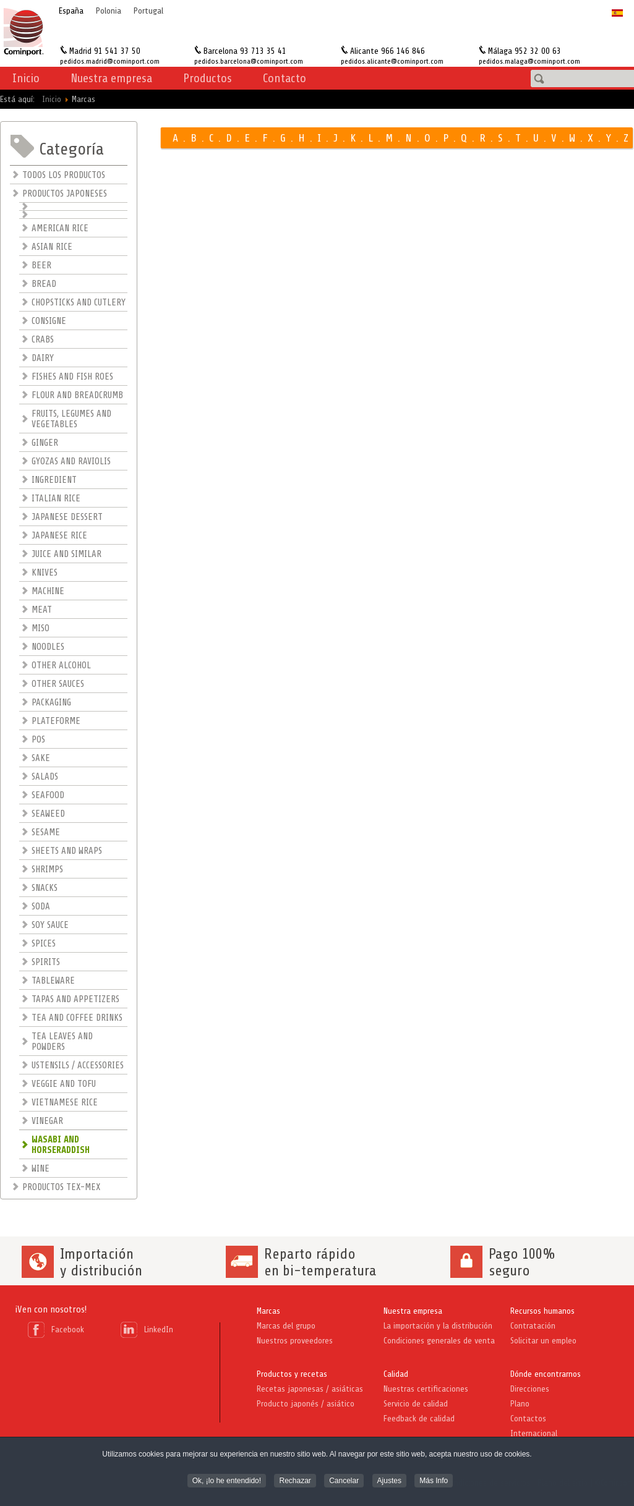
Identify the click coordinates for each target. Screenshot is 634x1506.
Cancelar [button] (344, 1482)
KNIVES (45, 573)
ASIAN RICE (52, 247)
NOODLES (48, 647)
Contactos (528, 1418)
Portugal (148, 10)
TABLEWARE (53, 981)
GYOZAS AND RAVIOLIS (71, 461)
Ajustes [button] (389, 1482)
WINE (40, 1169)
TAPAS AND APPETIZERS (75, 999)
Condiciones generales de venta (439, 1340)
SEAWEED (48, 814)
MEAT (42, 610)
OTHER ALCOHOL (61, 665)
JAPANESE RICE (59, 535)
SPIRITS (46, 962)
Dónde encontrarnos (545, 1374)
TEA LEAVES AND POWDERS (62, 1041)
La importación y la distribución (437, 1325)
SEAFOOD (48, 795)
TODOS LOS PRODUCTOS (63, 175)
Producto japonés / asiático (305, 1403)
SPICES (44, 943)
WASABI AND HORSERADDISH (61, 1144)
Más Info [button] (433, 1482)
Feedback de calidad (419, 1418)
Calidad (395, 1374)
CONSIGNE (49, 321)
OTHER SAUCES (58, 684)
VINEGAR (47, 1121)
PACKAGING (51, 702)
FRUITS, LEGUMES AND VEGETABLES (71, 419)
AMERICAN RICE (60, 228)
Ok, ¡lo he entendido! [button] (226, 1482)
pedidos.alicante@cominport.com (392, 61)
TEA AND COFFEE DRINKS (77, 1018)
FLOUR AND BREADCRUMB (77, 395)
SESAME (46, 832)
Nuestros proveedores (295, 1340)
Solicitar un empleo (543, 1340)
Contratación (532, 1325)
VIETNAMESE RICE (65, 1102)
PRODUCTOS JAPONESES (64, 194)
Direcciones (529, 1388)
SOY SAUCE (50, 925)
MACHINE (48, 591)
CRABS (43, 339)
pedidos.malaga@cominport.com (529, 61)
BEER (41, 265)
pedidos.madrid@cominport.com (110, 61)
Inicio (26, 78)
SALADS (45, 777)
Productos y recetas (292, 1374)
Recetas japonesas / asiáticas (310, 1388)
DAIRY (43, 358)
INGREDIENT (54, 480)
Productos (207, 78)
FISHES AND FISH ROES (72, 377)
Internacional (533, 1433)
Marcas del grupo (286, 1325)
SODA (41, 906)
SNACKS (45, 888)
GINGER (45, 443)
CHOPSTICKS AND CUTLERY (79, 302)
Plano (519, 1403)
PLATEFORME (56, 721)
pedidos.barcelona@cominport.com (248, 61)
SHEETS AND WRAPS (67, 851)
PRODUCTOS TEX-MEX (61, 1187)
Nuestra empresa (412, 1311)
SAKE (41, 758)
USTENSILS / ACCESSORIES (78, 1065)
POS (38, 739)
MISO (40, 628)
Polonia (108, 10)
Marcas (268, 1311)
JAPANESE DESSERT (67, 517)
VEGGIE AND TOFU (64, 1084)
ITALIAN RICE (56, 498)
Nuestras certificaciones (425, 1388)
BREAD (44, 284)
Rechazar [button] (295, 1482)
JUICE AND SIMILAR (66, 554)
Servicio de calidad (415, 1403)
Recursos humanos (542, 1311)
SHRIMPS (47, 869)
